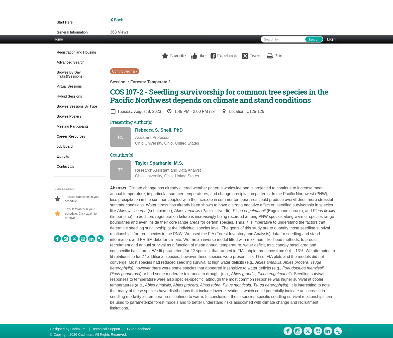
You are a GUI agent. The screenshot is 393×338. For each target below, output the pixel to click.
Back (116, 20)
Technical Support (106, 329)
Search (313, 40)
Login (331, 39)
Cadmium (77, 329)
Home (58, 39)
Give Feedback (139, 329)
